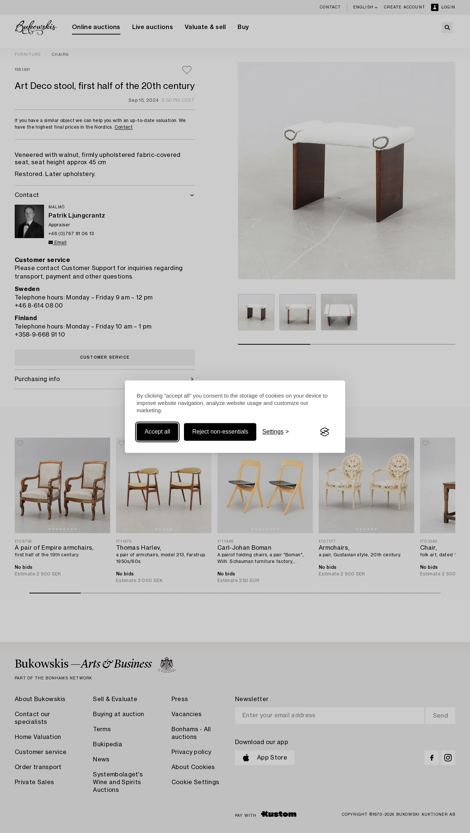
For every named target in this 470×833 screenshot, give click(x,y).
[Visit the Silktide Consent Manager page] (324, 432)
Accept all (157, 432)
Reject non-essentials (220, 432)
